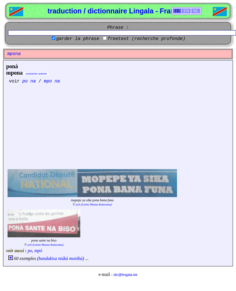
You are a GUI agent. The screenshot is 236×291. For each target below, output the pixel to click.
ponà (12, 66)
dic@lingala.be (125, 275)
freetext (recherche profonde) (146, 38)
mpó (38, 250)
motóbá (75, 258)
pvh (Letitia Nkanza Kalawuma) (94, 204)
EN (186, 11)
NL (196, 11)
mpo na (52, 81)
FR (177, 11)
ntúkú (63, 258)
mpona (14, 73)
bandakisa (48, 258)
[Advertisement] (118, 126)
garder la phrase (77, 38)
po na (29, 81)
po (30, 250)
